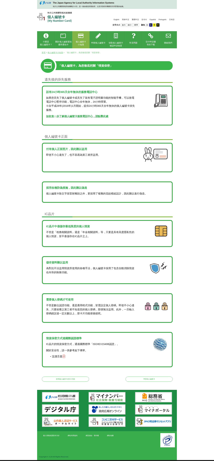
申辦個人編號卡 (149, 379)
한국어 (144, 20)
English (116, 20)
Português (162, 20)
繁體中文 (135, 20)
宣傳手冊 (57, 356)
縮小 (130, 25)
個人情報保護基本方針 (51, 436)
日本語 (171, 20)
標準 (136, 25)
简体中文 (125, 20)
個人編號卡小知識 (55, 52)
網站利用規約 (73, 436)
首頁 (43, 52)
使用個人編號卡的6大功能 (65, 379)
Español (153, 20)
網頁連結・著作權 (92, 436)
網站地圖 (110, 436)
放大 (124, 25)
